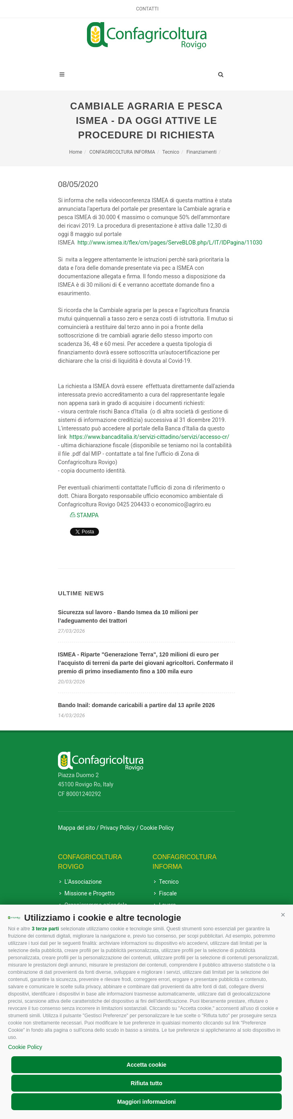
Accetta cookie (147, 1064)
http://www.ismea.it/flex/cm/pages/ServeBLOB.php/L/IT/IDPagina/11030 (169, 242)
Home (75, 152)
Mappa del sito (76, 828)
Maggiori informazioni (146, 1101)
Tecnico (170, 152)
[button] (283, 915)
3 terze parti (45, 929)
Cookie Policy (25, 1047)
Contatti (147, 9)
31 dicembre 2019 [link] (201, 420)
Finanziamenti (201, 152)
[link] (169, 242)
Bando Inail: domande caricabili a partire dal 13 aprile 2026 (136, 705)
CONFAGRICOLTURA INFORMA (122, 152)
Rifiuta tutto (147, 1083)
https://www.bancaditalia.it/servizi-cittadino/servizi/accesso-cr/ (149, 437)
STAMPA (84, 515)
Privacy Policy (117, 828)
